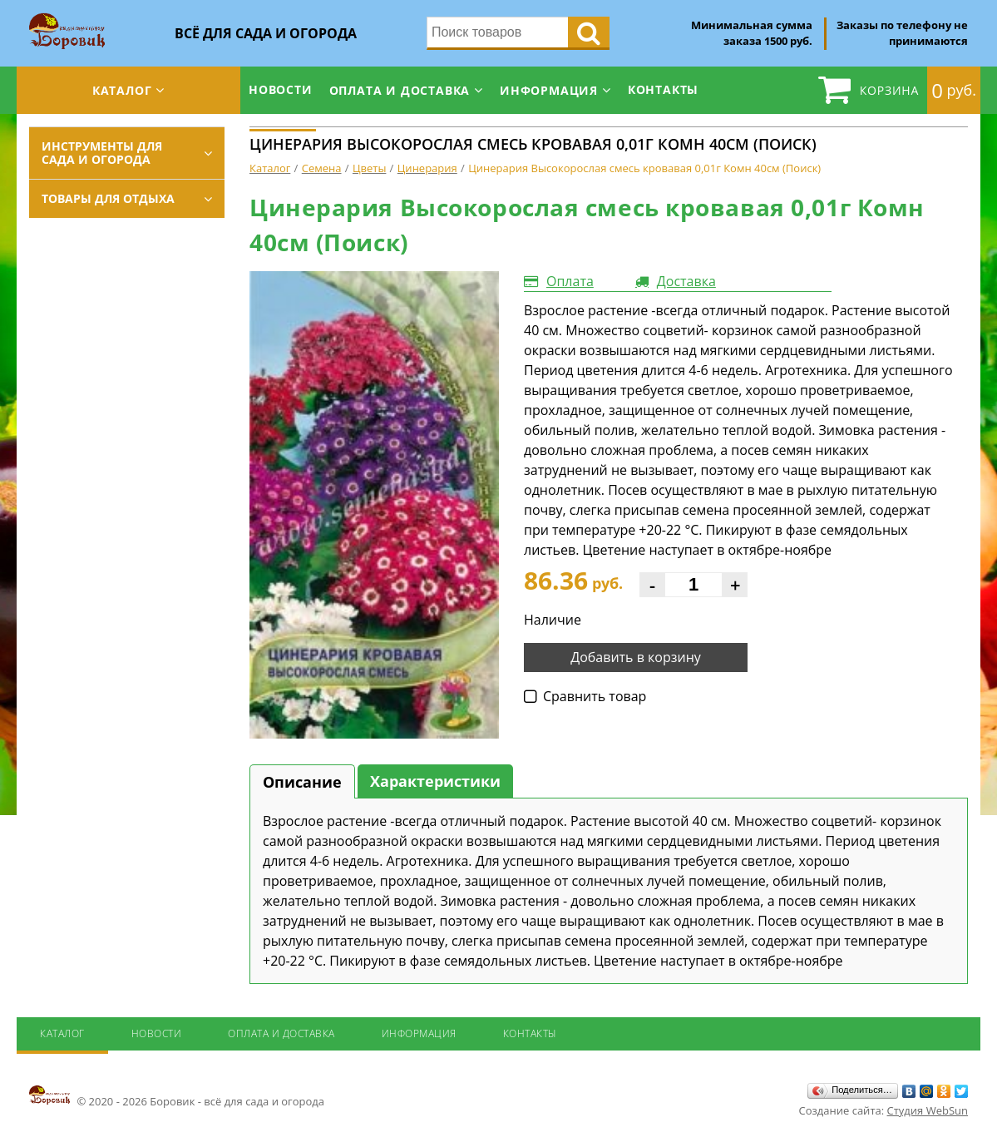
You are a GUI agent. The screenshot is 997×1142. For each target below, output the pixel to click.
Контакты (663, 89)
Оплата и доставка (400, 90)
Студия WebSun (927, 1110)
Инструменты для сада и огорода (102, 152)
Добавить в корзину (635, 657)
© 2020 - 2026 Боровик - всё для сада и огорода (176, 1096)
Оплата (570, 281)
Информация (549, 90)
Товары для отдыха (108, 198)
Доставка (686, 281)
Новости (281, 89)
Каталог (122, 90)
